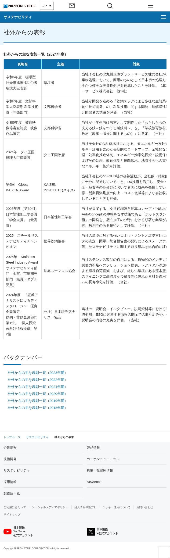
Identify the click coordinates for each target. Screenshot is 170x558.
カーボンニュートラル (103, 459)
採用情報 (10, 482)
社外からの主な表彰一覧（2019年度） (37, 401)
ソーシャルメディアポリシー (50, 507)
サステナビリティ (17, 470)
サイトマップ (12, 514)
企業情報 (10, 447)
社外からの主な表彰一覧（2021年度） (37, 387)
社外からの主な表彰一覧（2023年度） (37, 373)
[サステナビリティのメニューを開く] (85, 17)
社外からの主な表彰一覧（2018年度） (37, 408)
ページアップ (164, 552)
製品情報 (93, 447)
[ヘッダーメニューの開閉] (150, 5)
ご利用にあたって (15, 507)
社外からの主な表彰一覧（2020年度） (37, 394)
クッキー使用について (116, 507)
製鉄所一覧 (12, 493)
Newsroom (94, 482)
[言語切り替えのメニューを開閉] (46, 6)
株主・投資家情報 (100, 470)
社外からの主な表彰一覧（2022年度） (37, 380)
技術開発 (10, 459)
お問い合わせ (144, 507)
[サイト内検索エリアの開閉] (112, 5)
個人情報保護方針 (85, 507)
